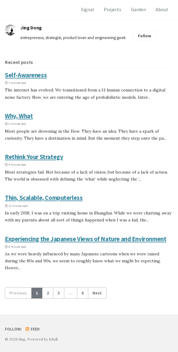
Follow (144, 35)
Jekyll (53, 339)
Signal (87, 9)
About (162, 9)
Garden (138, 9)
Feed (32, 329)
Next (97, 293)
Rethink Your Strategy (34, 157)
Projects (112, 9)
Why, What (19, 116)
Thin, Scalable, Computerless (43, 198)
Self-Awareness (26, 75)
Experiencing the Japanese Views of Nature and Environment (85, 239)
